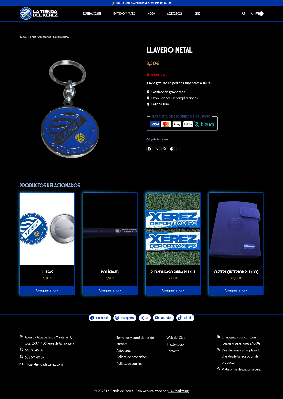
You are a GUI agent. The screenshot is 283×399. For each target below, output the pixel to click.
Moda (151, 13)
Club (197, 13)
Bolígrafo (110, 272)
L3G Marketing (178, 391)
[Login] (251, 13)
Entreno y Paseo (124, 13)
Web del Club (175, 338)
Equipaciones (92, 13)
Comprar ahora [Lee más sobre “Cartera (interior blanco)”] (236, 290)
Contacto (172, 351)
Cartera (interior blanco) (236, 272)
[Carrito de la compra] (259, 13)
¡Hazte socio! (175, 344)
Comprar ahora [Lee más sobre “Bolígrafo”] (110, 290)
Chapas (47, 272)
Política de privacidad (131, 357)
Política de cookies (129, 364)
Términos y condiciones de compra (135, 341)
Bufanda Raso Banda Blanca (173, 272)
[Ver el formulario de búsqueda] (243, 13)
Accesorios (174, 13)
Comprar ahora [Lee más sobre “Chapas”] (47, 290)
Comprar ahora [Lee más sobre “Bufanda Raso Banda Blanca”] (173, 290)
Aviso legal (124, 350)
